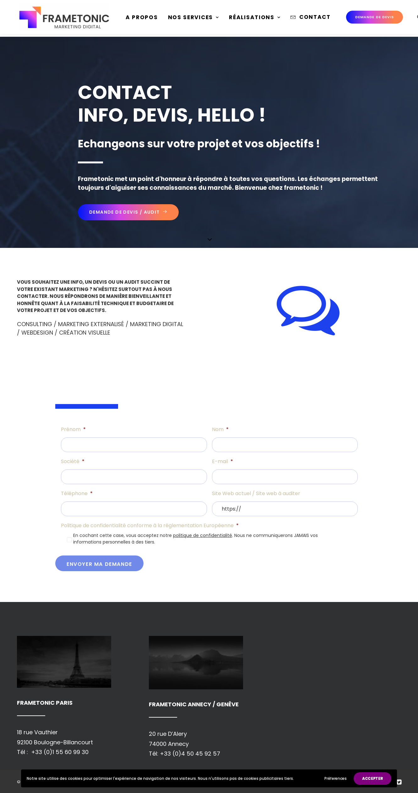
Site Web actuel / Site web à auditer (256, 493)
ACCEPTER (372, 778)
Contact (310, 18)
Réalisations (249, 19)
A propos (137, 19)
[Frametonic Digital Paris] (61, 18)
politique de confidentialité (202, 535)
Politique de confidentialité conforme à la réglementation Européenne (150, 525)
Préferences (335, 778)
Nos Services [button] (188, 19)
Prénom (73, 429)
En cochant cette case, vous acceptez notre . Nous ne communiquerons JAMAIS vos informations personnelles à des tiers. (195, 538)
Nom (220, 429)
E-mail (222, 461)
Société (72, 461)
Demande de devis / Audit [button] (128, 212)
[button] (415, 18)
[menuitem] (136, 19)
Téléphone (77, 493)
